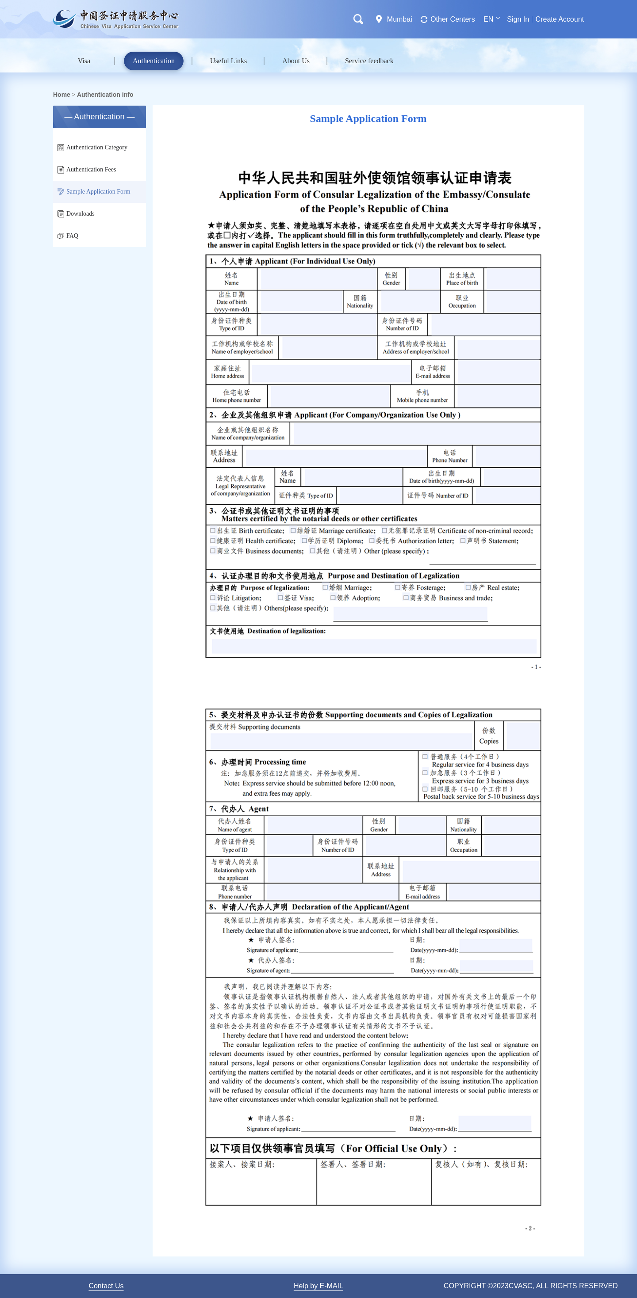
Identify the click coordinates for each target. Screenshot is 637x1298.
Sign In (518, 19)
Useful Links (228, 61)
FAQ (68, 235)
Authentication (154, 61)
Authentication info (105, 94)
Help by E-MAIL (318, 1286)
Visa (84, 61)
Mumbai (399, 19)
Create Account (560, 19)
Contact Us (105, 1286)
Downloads (76, 213)
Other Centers (452, 19)
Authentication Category (92, 147)
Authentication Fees (87, 170)
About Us (296, 61)
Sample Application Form (94, 191)
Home (61, 94)
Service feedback (369, 61)
